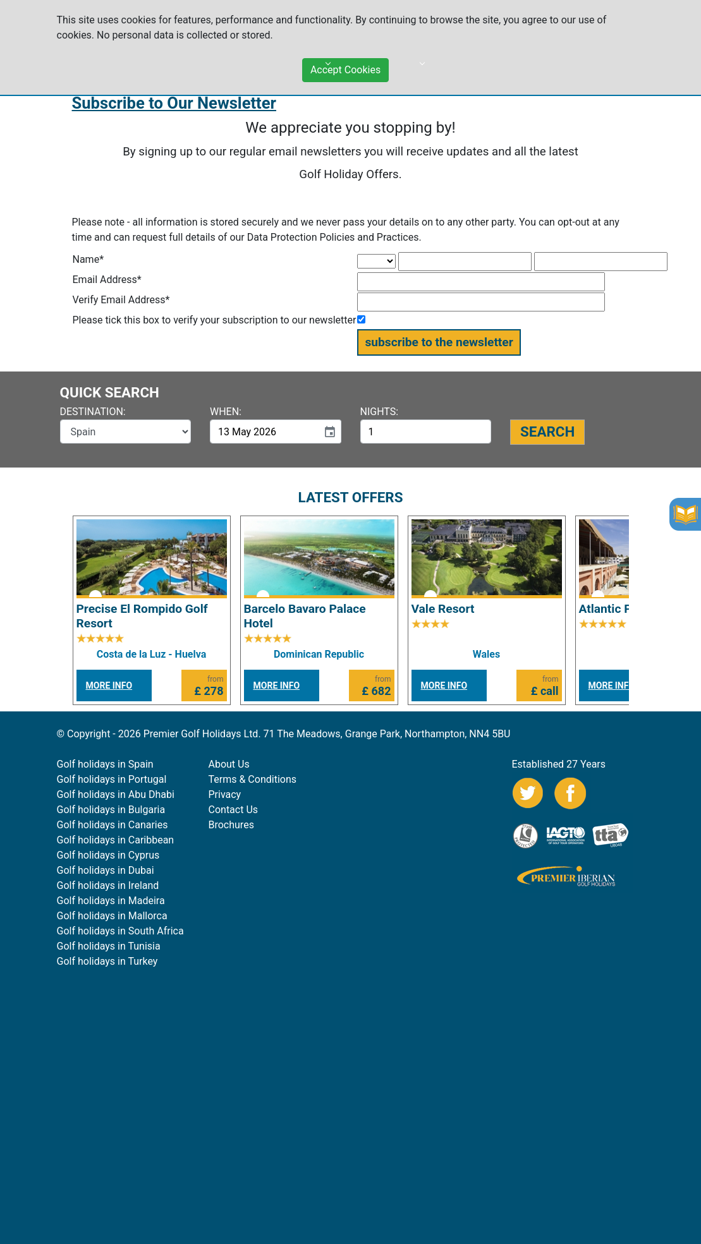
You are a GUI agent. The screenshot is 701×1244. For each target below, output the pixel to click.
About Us (229, 764)
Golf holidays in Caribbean (115, 840)
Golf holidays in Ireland (108, 885)
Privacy (225, 794)
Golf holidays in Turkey (107, 961)
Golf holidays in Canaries (112, 825)
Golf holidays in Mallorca (112, 916)
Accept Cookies (345, 65)
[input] (264, 432)
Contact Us (234, 810)
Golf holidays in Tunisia (109, 946)
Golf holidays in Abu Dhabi (115, 794)
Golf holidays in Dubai (105, 870)
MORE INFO (109, 685)
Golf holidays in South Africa (120, 931)
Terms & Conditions (253, 779)
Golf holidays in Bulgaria (111, 810)
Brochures (231, 825)
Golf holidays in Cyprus (108, 855)
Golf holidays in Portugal (112, 779)
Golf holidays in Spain (105, 764)
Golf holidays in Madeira (111, 901)
